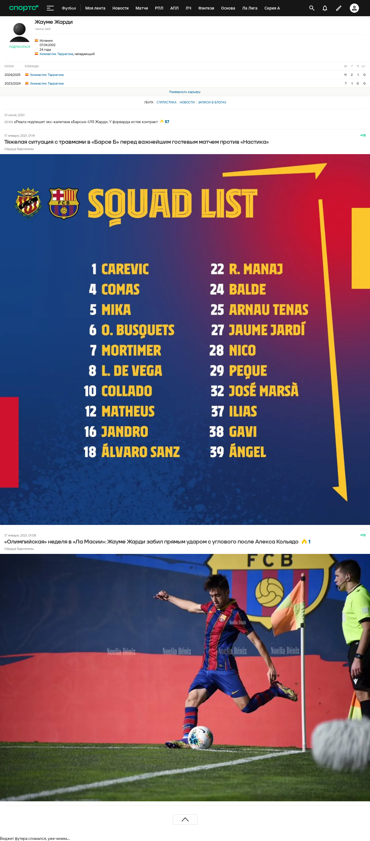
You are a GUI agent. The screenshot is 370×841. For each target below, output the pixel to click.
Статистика (167, 102)
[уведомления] (325, 8)
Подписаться (19, 47)
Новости (187, 102)
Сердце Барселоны (19, 149)
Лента (148, 102)
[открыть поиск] (312, 8)
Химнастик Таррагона (56, 54)
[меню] (50, 8)
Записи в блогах (212, 102)
